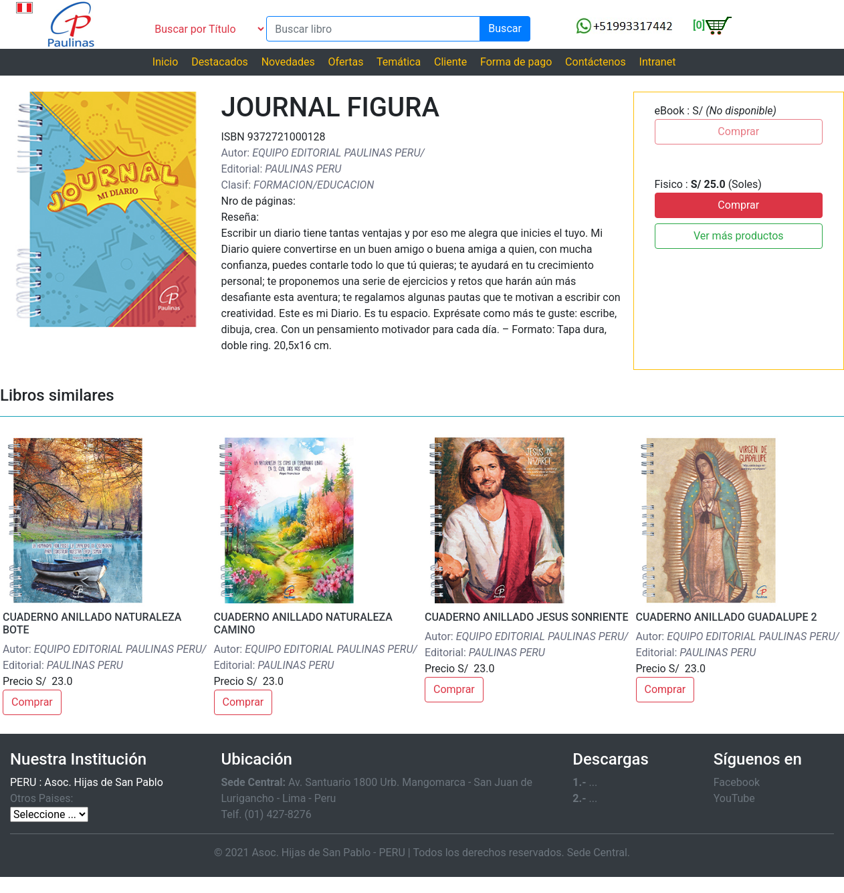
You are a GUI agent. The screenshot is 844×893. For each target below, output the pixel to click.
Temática (399, 62)
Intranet (657, 62)
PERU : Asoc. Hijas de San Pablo (86, 782)
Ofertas (346, 62)
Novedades (288, 62)
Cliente (450, 62)
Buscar (505, 28)
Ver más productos (739, 235)
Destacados (219, 62)
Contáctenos (595, 62)
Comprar (738, 205)
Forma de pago (516, 62)
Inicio (165, 62)
